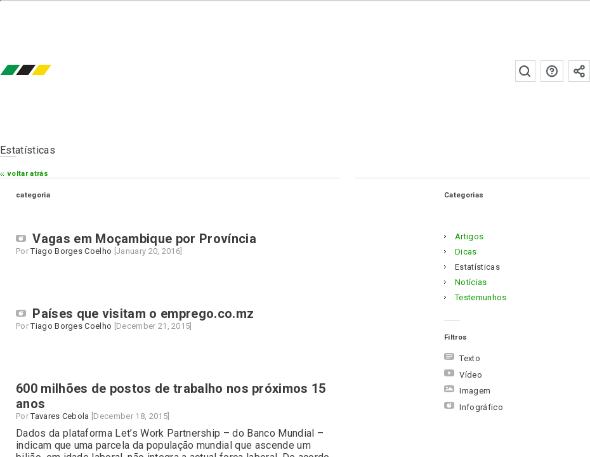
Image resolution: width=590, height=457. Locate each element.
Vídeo (463, 375)
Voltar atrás (28, 173)
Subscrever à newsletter (579, 71)
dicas (466, 251)
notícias (471, 282)
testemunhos (481, 297)
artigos (469, 236)
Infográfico (473, 407)
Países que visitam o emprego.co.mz (143, 313)
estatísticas (477, 267)
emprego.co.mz (44, 70)
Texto (462, 358)
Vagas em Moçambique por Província (144, 238)
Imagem (467, 390)
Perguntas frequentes (552, 71)
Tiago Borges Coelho (71, 251)
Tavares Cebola (59, 416)
